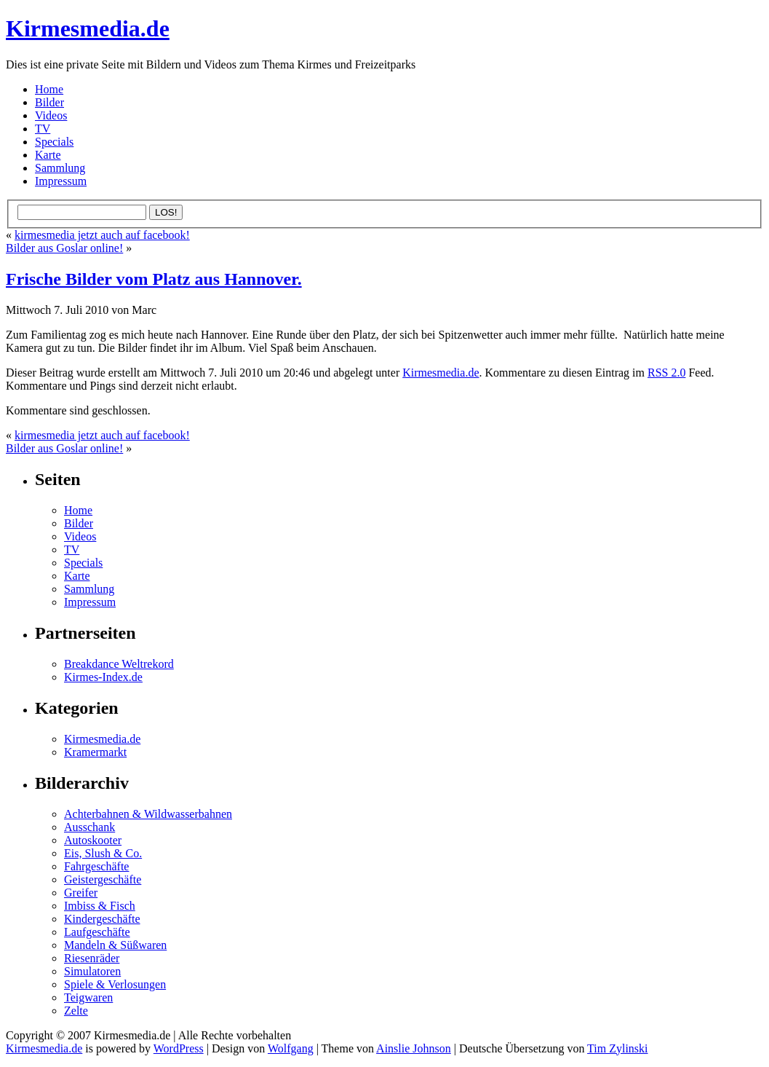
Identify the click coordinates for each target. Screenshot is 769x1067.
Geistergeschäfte (102, 879)
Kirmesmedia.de (88, 28)
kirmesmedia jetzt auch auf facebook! (102, 235)
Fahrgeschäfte (96, 866)
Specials (54, 141)
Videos (51, 115)
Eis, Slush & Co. (103, 853)
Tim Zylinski (617, 1048)
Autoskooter (92, 840)
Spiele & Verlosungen (115, 984)
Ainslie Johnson (413, 1048)
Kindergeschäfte (102, 919)
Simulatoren (92, 971)
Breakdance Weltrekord (119, 664)
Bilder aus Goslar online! (64, 248)
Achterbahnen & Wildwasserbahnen (148, 814)
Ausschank (89, 827)
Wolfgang (291, 1048)
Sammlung (60, 168)
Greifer (80, 892)
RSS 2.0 (666, 372)
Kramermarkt (95, 752)
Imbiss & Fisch (99, 905)
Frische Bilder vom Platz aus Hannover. (154, 278)
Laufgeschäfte (97, 932)
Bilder (49, 102)
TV (42, 128)
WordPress (179, 1048)
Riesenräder (91, 958)
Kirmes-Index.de (103, 677)
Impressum (61, 181)
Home (49, 89)
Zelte (76, 1010)
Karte (48, 155)
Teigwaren (88, 997)
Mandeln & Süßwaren (115, 945)
